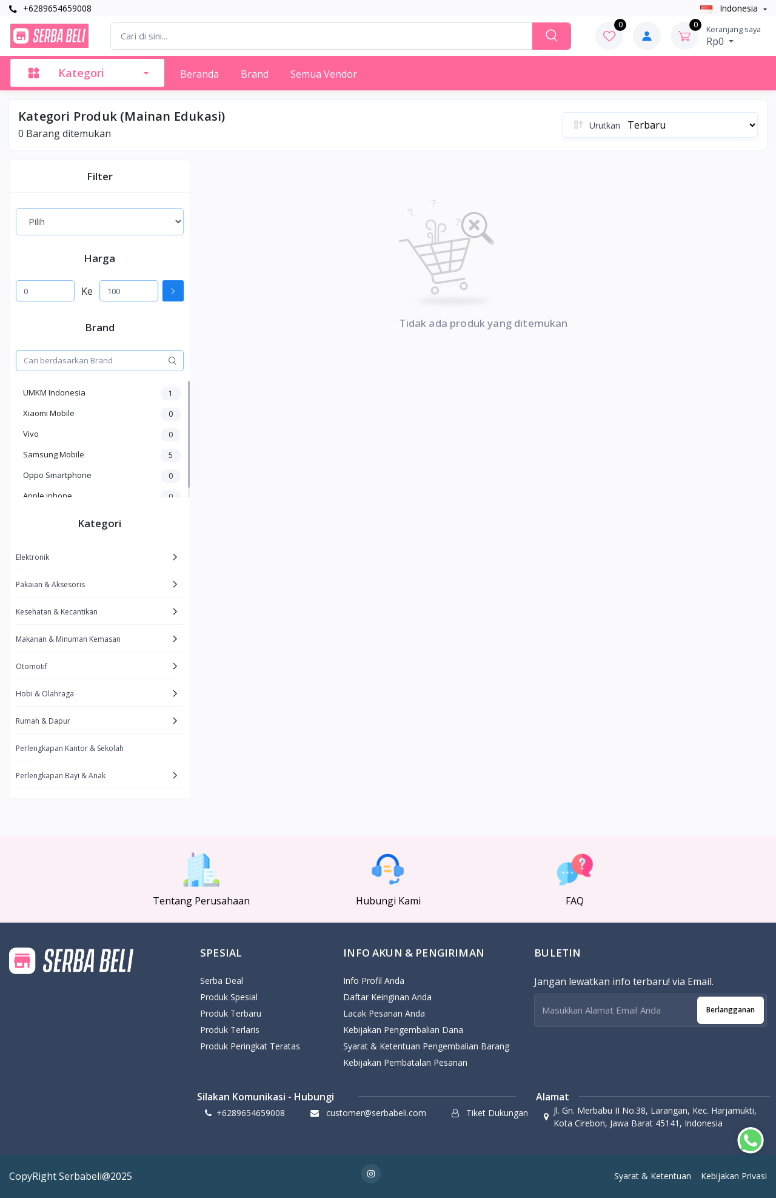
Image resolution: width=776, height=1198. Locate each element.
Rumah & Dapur (43, 721)
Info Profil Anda (373, 980)
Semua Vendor (323, 74)
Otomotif (31, 666)
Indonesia (730, 8)
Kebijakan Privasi (734, 1176)
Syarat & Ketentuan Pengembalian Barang (426, 1046)
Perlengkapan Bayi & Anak (60, 775)
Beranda (199, 74)
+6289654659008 (50, 8)
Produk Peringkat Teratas (250, 1046)
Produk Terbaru (230, 1013)
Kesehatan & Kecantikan (57, 612)
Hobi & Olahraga (45, 693)
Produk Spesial (229, 997)
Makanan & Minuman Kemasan (68, 639)
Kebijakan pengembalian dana (403, 1029)
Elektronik (32, 557)
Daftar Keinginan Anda (387, 997)
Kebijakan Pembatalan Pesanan (405, 1062)
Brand (255, 74)
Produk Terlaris (229, 1029)
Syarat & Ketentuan (652, 1176)
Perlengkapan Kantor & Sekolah (70, 748)
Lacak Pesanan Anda (384, 1013)
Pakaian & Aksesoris (50, 584)
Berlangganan (730, 1010)
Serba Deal (221, 980)
